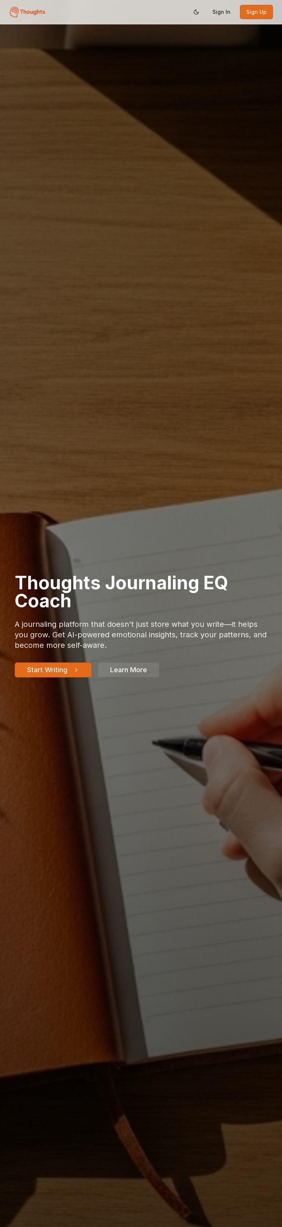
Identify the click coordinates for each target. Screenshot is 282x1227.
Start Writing (53, 670)
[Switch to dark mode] (196, 12)
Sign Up (256, 12)
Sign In (221, 12)
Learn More (128, 670)
